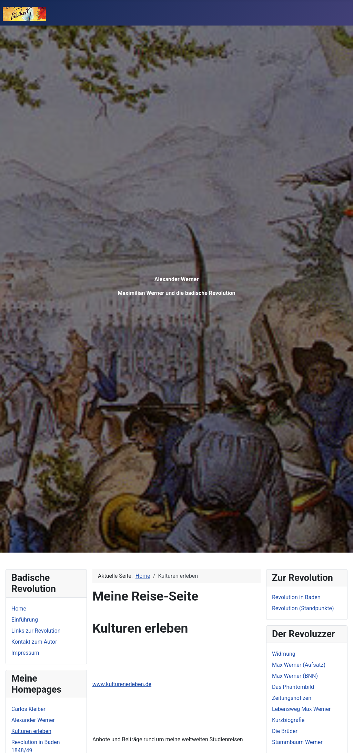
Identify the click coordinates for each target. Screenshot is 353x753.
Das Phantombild (293, 687)
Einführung (24, 619)
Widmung (283, 654)
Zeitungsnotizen (291, 698)
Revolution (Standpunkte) (303, 608)
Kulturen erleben (31, 731)
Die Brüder (284, 731)
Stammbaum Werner (297, 742)
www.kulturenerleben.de (121, 684)
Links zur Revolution (36, 630)
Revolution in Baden (296, 597)
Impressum (25, 653)
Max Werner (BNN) (295, 676)
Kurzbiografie (288, 720)
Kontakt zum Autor (34, 641)
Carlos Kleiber (28, 709)
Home (18, 608)
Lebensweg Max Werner (301, 709)
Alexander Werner (33, 720)
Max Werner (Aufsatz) (298, 665)
